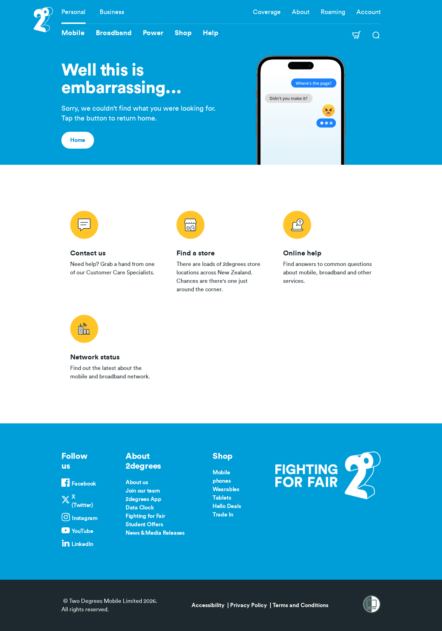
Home (77, 140)
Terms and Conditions (300, 605)
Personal (73, 12)
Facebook (84, 484)
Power (153, 33)
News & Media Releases (155, 533)
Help (210, 33)
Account (368, 12)
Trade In (223, 515)
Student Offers (144, 524)
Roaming (333, 12)
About (300, 12)
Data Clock (140, 507)
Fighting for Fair (145, 516)
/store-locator (220, 250)
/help (327, 250)
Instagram (85, 518)
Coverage (267, 12)
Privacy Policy (248, 605)
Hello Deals (227, 506)
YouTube (82, 531)
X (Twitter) (82, 501)
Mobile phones (222, 477)
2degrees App (143, 499)
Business (112, 12)
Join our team (143, 491)
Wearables (226, 489)
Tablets (222, 498)
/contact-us (114, 250)
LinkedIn (82, 544)
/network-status (114, 346)
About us (137, 482)
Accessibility (208, 605)
